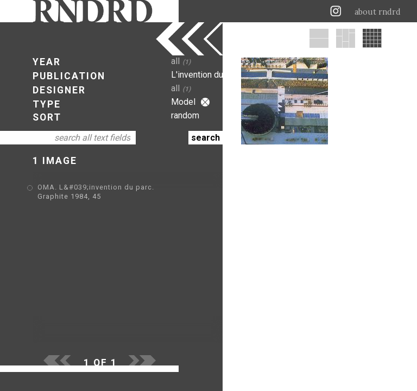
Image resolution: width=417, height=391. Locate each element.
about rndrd (378, 12)
